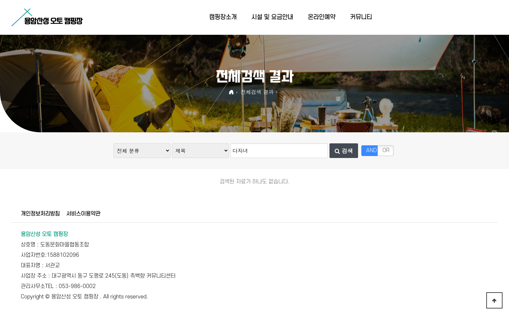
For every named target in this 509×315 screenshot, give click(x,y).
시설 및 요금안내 (272, 17)
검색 (344, 151)
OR (386, 150)
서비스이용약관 (83, 214)
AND (371, 150)
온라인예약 (321, 17)
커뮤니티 (361, 17)
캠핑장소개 (223, 17)
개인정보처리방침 (40, 214)
